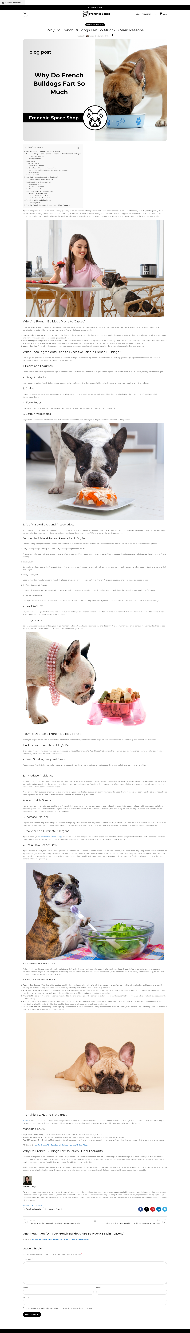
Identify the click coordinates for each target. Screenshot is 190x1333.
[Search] (154, 16)
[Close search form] (3, 3)
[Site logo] (97, 16)
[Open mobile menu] (25, 16)
